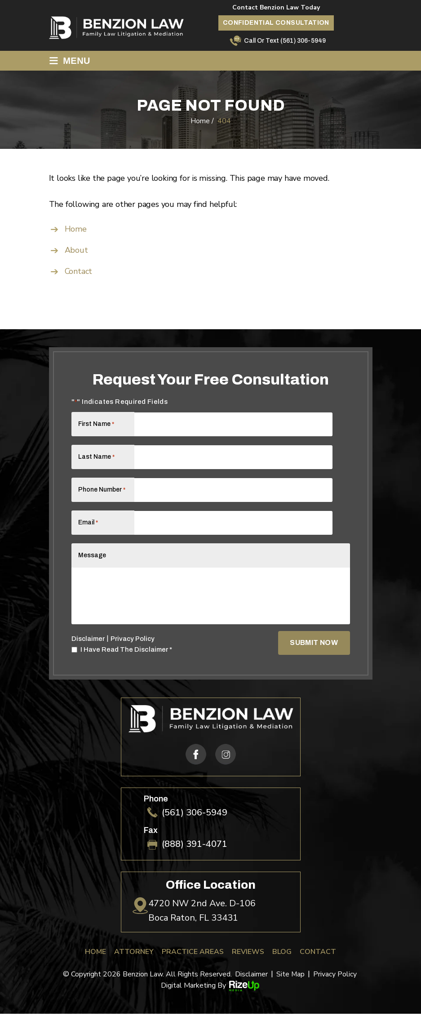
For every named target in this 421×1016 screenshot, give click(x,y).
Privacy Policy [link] (335, 976)
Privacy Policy (133, 640)
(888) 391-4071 (194, 846)
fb (195, 756)
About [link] (76, 250)
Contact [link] (79, 271)
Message (92, 555)
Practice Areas (193, 954)
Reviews (248, 954)
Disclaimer (88, 640)
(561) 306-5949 (303, 40)
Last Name (96, 456)
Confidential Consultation (276, 22)
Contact (318, 954)
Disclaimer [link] (251, 976)
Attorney (134, 954)
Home (95, 954)
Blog (282, 954)
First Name (96, 424)
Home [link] (76, 229)
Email (88, 522)
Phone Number (101, 489)
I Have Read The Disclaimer (126, 651)
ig (225, 756)
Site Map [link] (290, 976)
